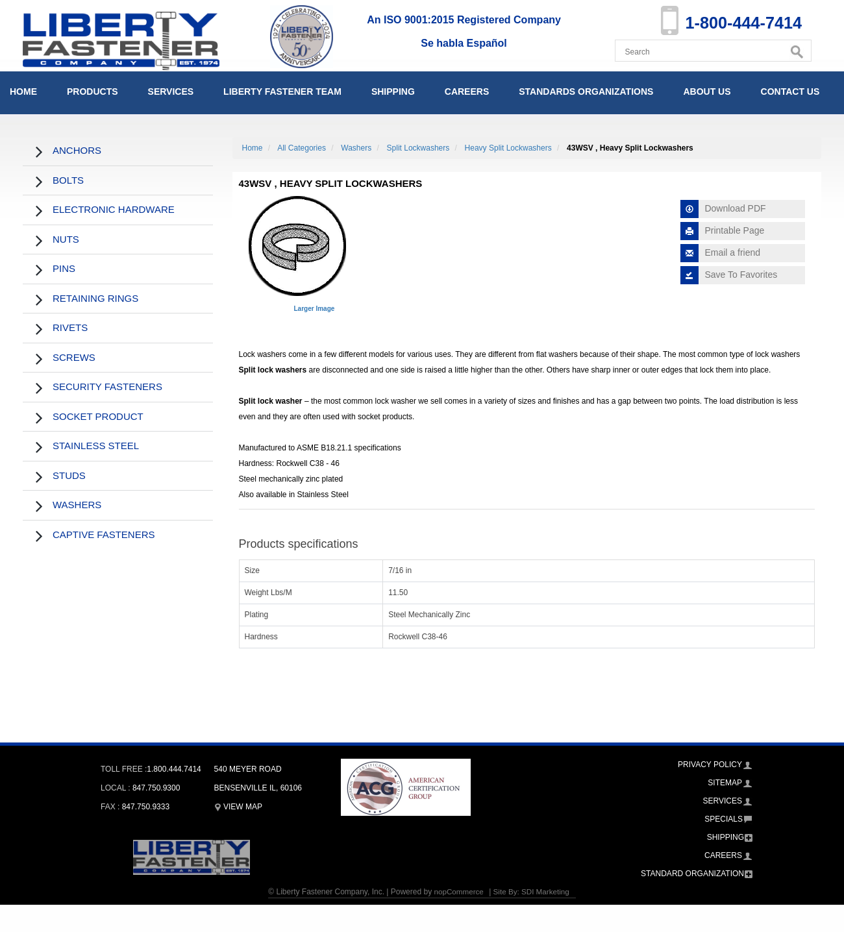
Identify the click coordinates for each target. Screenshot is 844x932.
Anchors (77, 150)
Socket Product (98, 416)
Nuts (66, 239)
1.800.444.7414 (174, 769)
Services (171, 91)
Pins (64, 268)
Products (92, 91)
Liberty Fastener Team (282, 91)
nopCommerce (457, 891)
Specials (723, 819)
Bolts (68, 180)
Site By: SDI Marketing (532, 891)
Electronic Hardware (114, 209)
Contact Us (790, 91)
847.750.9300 (156, 787)
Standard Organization (692, 873)
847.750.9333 (145, 806)
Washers (77, 504)
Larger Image (314, 308)
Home (23, 91)
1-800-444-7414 (737, 22)
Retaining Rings (95, 298)
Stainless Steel (96, 445)
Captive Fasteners (104, 534)
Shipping (393, 91)
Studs (69, 475)
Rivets (70, 327)
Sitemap (725, 782)
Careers (467, 91)
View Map (238, 806)
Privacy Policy (710, 764)
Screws (74, 357)
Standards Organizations (586, 91)
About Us (706, 91)
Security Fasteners (107, 386)
